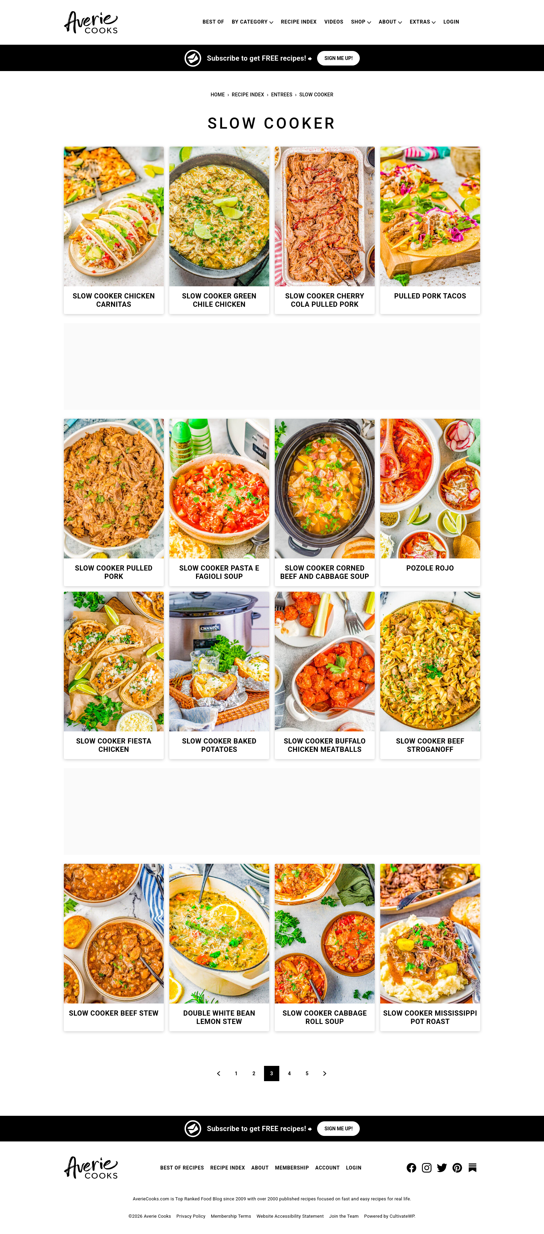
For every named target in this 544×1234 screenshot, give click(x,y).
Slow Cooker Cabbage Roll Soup (325, 1017)
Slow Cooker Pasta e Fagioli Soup (219, 572)
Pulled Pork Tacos (430, 296)
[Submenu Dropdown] (271, 22)
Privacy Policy (191, 1216)
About (388, 22)
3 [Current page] (274, 1073)
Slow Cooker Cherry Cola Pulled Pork (324, 300)
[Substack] (472, 1167)
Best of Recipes (182, 1168)
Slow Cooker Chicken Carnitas (114, 300)
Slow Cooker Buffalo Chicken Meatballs (325, 745)
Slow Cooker (316, 94)
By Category (250, 22)
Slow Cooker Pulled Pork (114, 572)
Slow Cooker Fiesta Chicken (113, 745)
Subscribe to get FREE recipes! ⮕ (259, 58)
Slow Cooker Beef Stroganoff (430, 745)
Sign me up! (338, 58)
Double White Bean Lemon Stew (219, 1017)
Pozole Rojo (430, 568)
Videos (333, 22)
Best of (213, 22)
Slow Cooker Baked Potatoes (219, 745)
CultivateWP (402, 1216)
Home (218, 94)
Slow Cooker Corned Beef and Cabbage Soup (324, 572)
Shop (358, 22)
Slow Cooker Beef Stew (114, 1013)
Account (327, 1168)
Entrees (281, 94)
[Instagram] (426, 1167)
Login (451, 22)
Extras (420, 22)
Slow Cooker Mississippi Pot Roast (430, 1017)
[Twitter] (442, 1167)
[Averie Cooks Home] (91, 22)
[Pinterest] (457, 1167)
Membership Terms (231, 1216)
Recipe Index (299, 22)
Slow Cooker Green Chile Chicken (219, 300)
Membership (292, 1168)
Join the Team (344, 1216)
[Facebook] (411, 1167)
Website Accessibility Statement (290, 1216)
